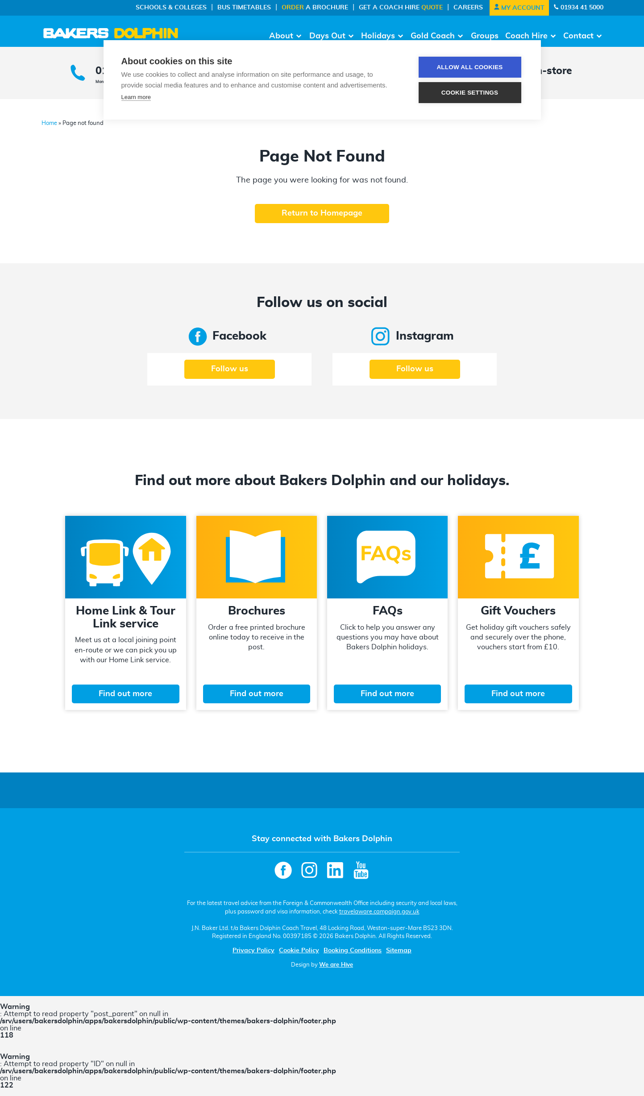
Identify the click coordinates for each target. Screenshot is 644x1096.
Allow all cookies (469, 67)
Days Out (327, 36)
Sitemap (398, 950)
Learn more (136, 97)
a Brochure (315, 7)
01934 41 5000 (578, 7)
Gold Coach (433, 36)
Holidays (378, 36)
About (281, 36)
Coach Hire (526, 36)
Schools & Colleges (171, 7)
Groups (485, 36)
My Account (519, 7)
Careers (468, 7)
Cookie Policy (299, 950)
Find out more (125, 694)
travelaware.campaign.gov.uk (379, 912)
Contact (578, 36)
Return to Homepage (322, 213)
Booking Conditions (353, 950)
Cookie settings (470, 92)
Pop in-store (541, 71)
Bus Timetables (244, 7)
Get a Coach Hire (401, 7)
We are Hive (336, 965)
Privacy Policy (253, 950)
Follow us (229, 369)
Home (49, 123)
